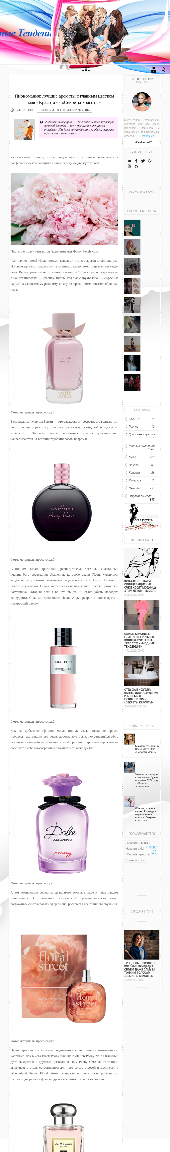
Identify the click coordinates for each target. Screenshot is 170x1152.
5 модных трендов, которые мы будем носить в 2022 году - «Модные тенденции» (146, 783)
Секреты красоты (138, 857)
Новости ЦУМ (135, 852)
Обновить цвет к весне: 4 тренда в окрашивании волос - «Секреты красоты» (145, 817)
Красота (84, 110)
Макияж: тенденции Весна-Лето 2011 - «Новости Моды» (147, 752)
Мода (144, 846)
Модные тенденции (64, 110)
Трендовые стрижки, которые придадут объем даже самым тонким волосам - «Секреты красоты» (140, 973)
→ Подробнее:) (145, 135)
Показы (44, 110)
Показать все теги (152, 853)
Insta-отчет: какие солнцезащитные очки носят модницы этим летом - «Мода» (140, 589)
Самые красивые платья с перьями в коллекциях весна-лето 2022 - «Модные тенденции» (139, 644)
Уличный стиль (135, 863)
